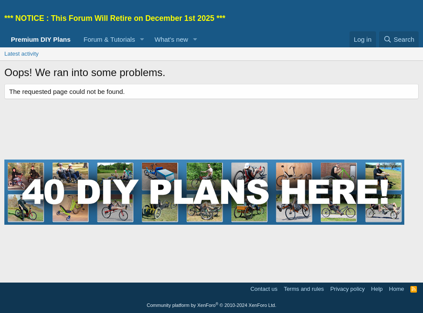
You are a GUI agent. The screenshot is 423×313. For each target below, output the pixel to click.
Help (377, 289)
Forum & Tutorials (109, 39)
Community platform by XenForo (211, 305)
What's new (171, 39)
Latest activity (21, 53)
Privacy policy (347, 289)
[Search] (399, 39)
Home (396, 289)
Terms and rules (304, 289)
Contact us (263, 289)
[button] (142, 39)
